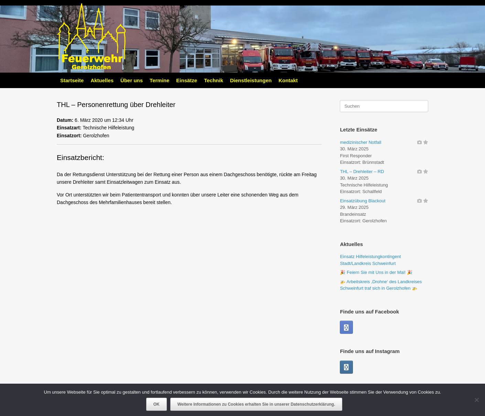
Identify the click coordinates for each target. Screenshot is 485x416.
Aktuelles (102, 80)
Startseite (72, 80)
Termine (159, 80)
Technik (213, 80)
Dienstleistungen (251, 80)
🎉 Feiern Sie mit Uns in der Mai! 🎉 (376, 272)
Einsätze (186, 80)
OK (156, 404)
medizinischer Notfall (360, 142)
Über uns (131, 80)
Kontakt (288, 80)
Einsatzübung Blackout (362, 200)
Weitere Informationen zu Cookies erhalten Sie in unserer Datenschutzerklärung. (256, 404)
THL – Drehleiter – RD (362, 171)
